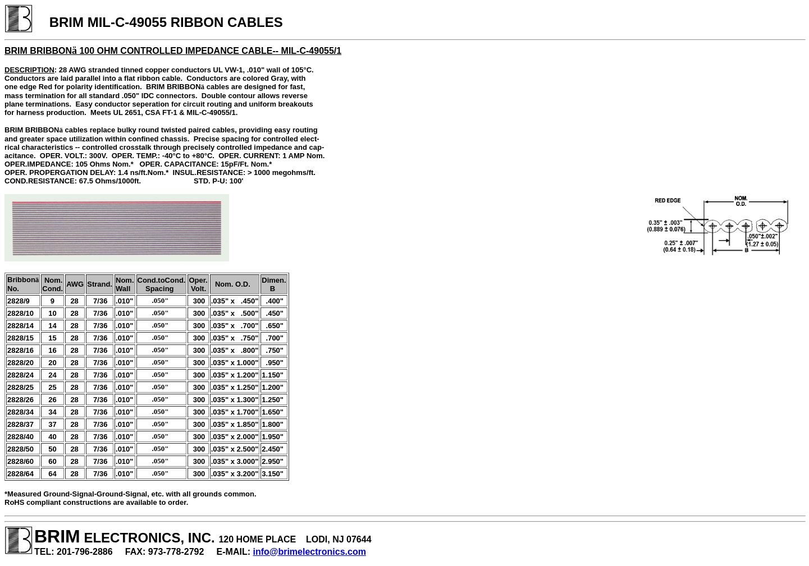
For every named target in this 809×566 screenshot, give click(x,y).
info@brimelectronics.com (309, 551)
